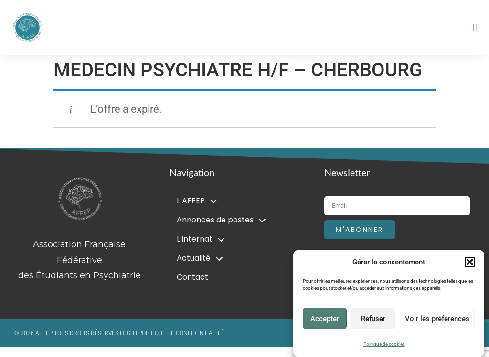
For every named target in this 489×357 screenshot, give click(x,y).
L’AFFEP (197, 201)
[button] (470, 262)
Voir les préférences (437, 319)
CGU (129, 333)
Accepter (324, 319)
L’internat (201, 239)
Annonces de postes (221, 220)
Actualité (200, 258)
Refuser (373, 319)
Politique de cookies (384, 343)
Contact (192, 277)
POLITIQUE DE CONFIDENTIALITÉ (180, 333)
